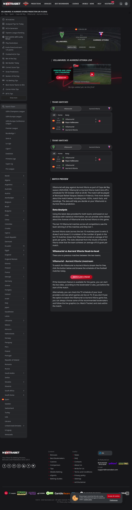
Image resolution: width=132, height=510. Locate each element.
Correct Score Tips (10, 67)
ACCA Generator (10, 28)
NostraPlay (109, 4)
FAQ (76, 458)
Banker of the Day (10, 76)
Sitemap (77, 479)
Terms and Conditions (83, 472)
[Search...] (121, 4)
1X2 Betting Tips (10, 80)
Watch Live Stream (81, 277)
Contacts (77, 462)
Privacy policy (79, 475)
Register (62, 77)
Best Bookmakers (62, 4)
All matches (8, 19)
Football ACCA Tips (11, 54)
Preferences (114, 500)
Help (99, 4)
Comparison (55, 465)
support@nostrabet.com (108, 469)
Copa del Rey (21, 14)
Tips (6, 14)
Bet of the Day (9, 58)
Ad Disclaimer (80, 482)
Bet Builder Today (10, 63)
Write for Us (79, 468)
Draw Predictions (10, 71)
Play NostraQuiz (10, 43)
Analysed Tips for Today (13, 24)
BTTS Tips (7, 93)
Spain (12, 14)
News (92, 4)
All (54, 115)
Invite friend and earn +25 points (12, 48)
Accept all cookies (114, 496)
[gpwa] (22, 493)
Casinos (75, 4)
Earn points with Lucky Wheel (12, 38)
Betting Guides (56, 479)
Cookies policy (88, 499)
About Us (78, 465)
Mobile (85, 4)
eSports (53, 475)
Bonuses (47, 4)
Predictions (36, 4)
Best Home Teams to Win (13, 85)
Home (60, 115)
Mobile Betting (56, 472)
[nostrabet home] (11, 452)
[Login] (126, 4)
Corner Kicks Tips (10, 89)
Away (67, 115)
